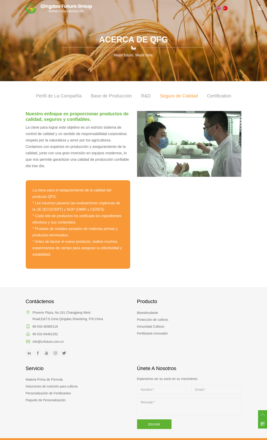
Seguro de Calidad (179, 96)
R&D (146, 96)
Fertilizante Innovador (152, 333)
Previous (141, 144)
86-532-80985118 (45, 326)
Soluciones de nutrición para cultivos (52, 386)
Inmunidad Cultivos (150, 326)
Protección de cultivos (152, 319)
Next (237, 144)
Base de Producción (111, 96)
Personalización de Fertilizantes (48, 393)
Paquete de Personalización (46, 400)
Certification (219, 96)
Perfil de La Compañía (59, 96)
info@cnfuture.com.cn (48, 341)
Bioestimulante (147, 313)
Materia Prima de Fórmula (44, 379)
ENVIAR (154, 424)
